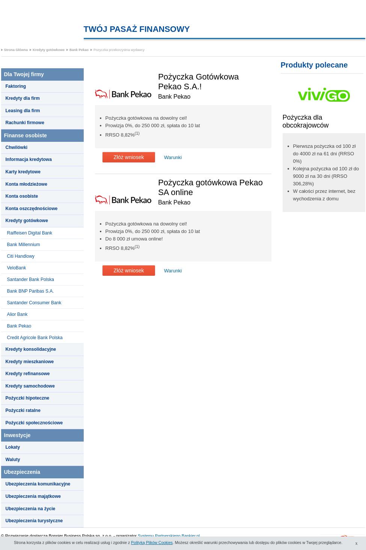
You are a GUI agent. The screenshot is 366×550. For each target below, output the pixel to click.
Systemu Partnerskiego (159, 535)
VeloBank (16, 267)
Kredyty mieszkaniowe (30, 361)
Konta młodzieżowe (26, 184)
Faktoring (16, 86)
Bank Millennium (23, 244)
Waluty (13, 459)
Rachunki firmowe (25, 122)
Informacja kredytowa (29, 159)
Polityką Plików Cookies (152, 542)
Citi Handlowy (21, 256)
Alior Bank (17, 314)
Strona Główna (16, 50)
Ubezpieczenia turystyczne (34, 520)
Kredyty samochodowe (30, 386)
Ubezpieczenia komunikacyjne (38, 484)
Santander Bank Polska (30, 279)
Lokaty (13, 447)
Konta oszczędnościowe (32, 208)
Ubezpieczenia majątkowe (33, 496)
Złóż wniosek (129, 157)
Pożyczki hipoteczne (28, 398)
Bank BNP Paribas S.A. (30, 291)
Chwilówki (17, 147)
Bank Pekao (79, 50)
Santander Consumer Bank (34, 302)
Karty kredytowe (23, 171)
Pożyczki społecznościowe (34, 422)
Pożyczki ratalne (23, 410)
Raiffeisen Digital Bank (30, 233)
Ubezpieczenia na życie (31, 508)
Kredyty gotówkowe (49, 50)
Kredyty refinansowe (28, 373)
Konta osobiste (22, 196)
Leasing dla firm (23, 110)
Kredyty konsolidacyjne (31, 349)
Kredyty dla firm (23, 98)
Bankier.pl (191, 535)
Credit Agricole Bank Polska (35, 337)
